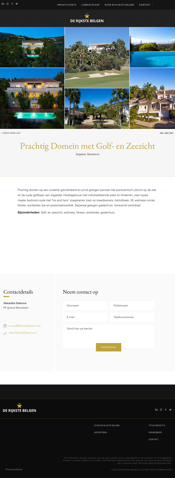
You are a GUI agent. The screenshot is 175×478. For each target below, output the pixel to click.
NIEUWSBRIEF (155, 433)
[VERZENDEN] (108, 347)
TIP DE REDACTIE (157, 426)
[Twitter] (16, 3)
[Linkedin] (2, 3)
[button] (15, 133)
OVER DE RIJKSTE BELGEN (107, 426)
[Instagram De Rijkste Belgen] (7, 3)
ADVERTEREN (100, 433)
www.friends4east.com (23, 332)
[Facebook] (12, 3)
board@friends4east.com (25, 325)
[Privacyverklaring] (18, 469)
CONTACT (154, 439)
